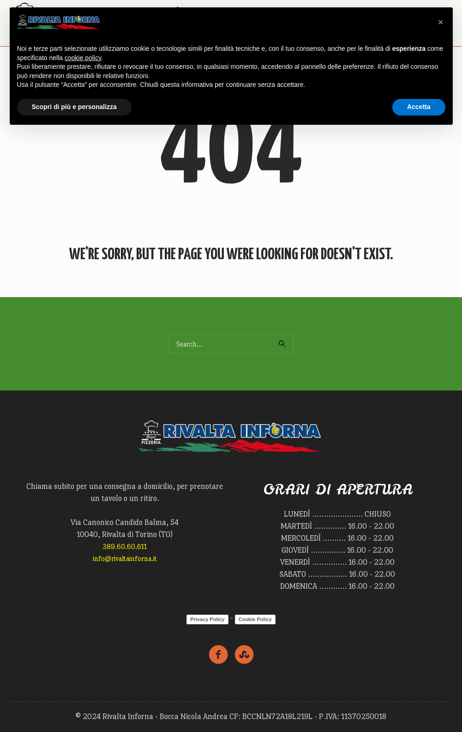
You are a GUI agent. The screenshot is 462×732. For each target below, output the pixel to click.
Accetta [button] (419, 106)
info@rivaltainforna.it (125, 558)
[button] (440, 22)
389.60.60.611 (124, 546)
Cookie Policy (255, 619)
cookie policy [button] (83, 57)
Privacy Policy (207, 619)
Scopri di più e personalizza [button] (74, 106)
